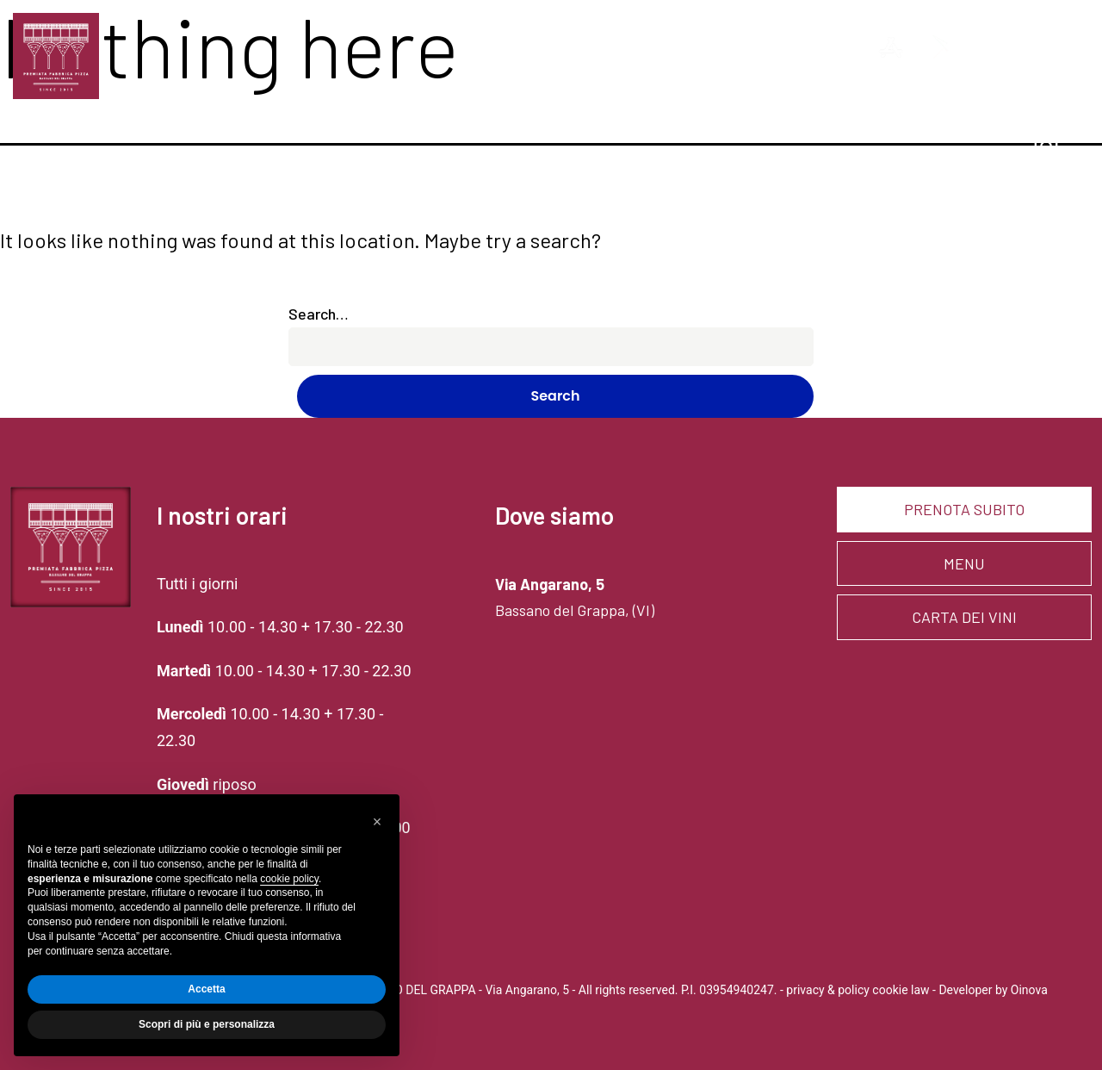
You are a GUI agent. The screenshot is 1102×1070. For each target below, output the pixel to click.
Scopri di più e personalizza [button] (207, 1024)
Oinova (1029, 990)
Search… (318, 313)
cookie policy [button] (289, 879)
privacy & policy (828, 990)
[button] (377, 822)
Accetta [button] (206, 989)
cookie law (900, 990)
